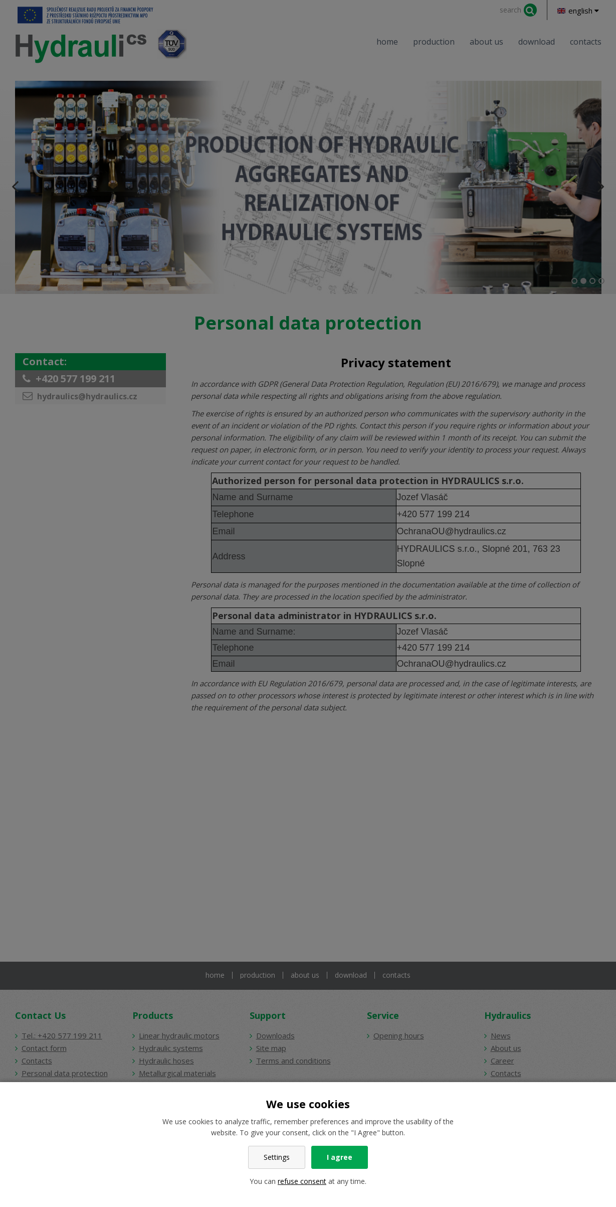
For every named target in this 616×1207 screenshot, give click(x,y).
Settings (277, 1157)
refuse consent (302, 1181)
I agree (339, 1157)
